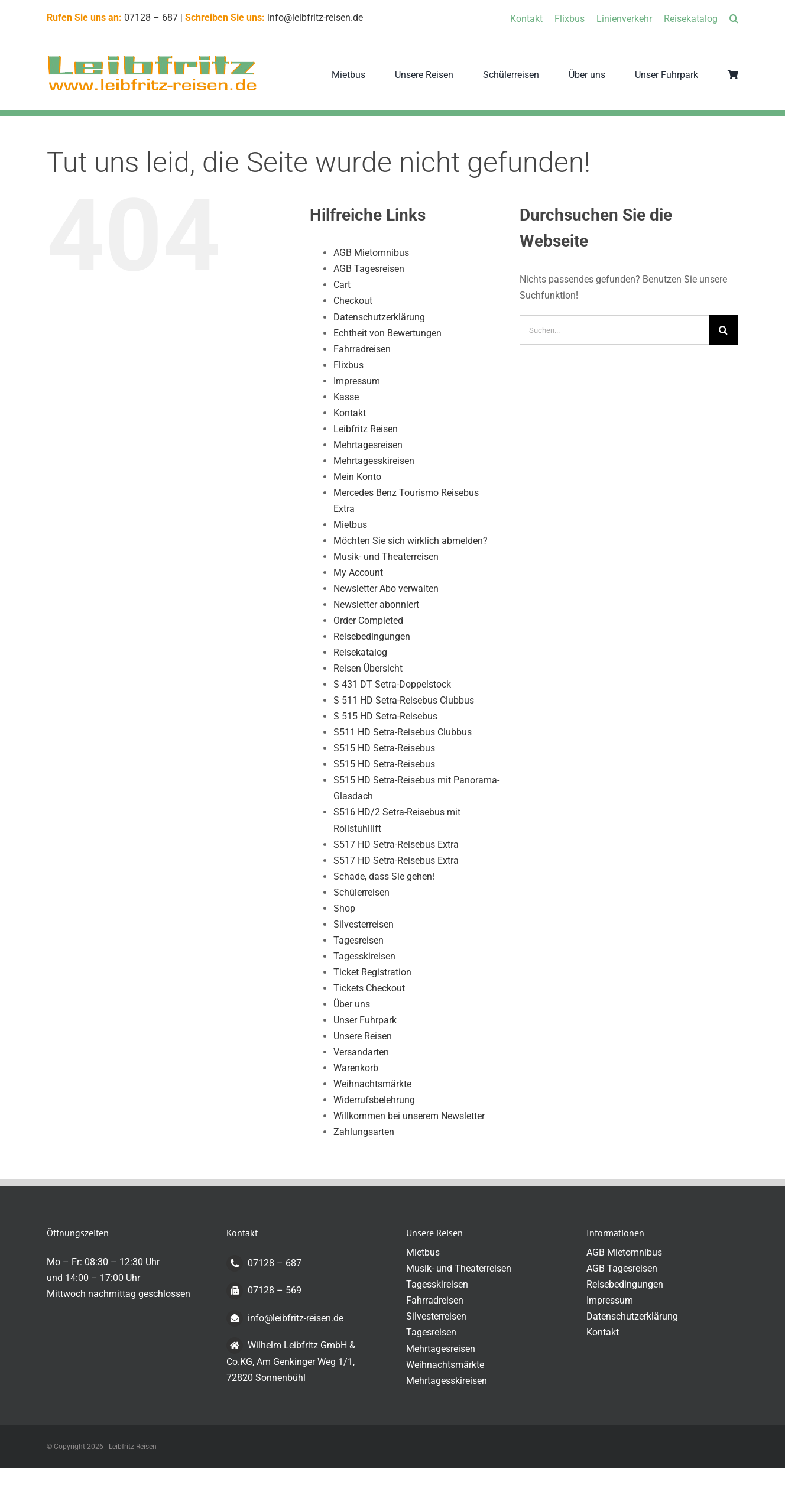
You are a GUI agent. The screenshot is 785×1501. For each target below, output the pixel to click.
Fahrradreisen (362, 349)
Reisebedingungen (371, 636)
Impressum (356, 381)
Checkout (352, 300)
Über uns (351, 1004)
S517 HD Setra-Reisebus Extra (396, 844)
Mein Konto (357, 476)
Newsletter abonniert (376, 604)
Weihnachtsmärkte (372, 1084)
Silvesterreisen (363, 924)
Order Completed (368, 620)
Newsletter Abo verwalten (386, 588)
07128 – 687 (151, 17)
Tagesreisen (358, 940)
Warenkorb (355, 1068)
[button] (733, 19)
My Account (358, 572)
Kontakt (349, 413)
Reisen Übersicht (368, 668)
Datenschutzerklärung (379, 317)
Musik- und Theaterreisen (386, 556)
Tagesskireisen (364, 956)
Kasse (346, 397)
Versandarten (361, 1052)
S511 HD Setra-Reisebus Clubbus (402, 732)
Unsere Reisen (362, 1036)
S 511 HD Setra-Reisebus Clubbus (403, 700)
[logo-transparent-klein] (152, 58)
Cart (342, 284)
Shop (344, 908)
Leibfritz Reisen (365, 429)
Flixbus (348, 365)
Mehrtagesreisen (368, 444)
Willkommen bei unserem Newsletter (409, 1115)
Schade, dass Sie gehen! (383, 876)
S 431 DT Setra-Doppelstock (392, 684)
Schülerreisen (361, 892)
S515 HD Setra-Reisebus (384, 748)
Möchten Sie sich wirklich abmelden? (410, 540)
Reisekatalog (360, 652)
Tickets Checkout (369, 988)
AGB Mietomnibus (371, 252)
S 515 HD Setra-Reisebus (385, 716)
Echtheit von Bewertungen (387, 333)
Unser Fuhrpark (365, 1020)
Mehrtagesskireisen (373, 460)
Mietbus (350, 524)
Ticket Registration (372, 972)
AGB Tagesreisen (368, 268)
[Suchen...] (614, 330)
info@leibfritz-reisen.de (315, 17)
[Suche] (723, 330)
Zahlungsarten (363, 1131)
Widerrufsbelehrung (374, 1100)
